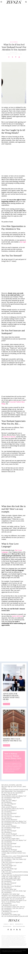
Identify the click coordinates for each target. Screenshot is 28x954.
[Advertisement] (14, 19)
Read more (6, 703)
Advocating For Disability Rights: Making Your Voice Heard (11, 696)
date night (23, 242)
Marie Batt (15, 52)
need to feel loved (17, 616)
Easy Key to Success (9, 437)
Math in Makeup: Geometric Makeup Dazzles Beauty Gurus (12, 756)
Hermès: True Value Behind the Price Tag (12, 740)
